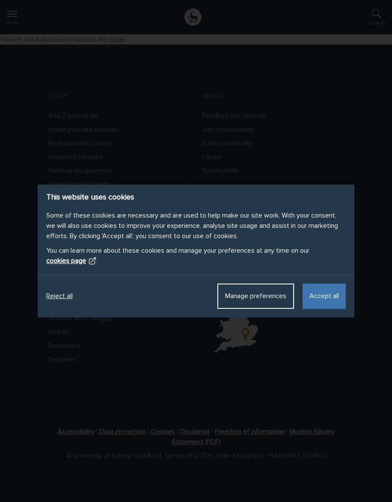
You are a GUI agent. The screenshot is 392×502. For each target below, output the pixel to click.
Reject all (59, 296)
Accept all (324, 296)
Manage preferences (255, 296)
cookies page (71, 261)
